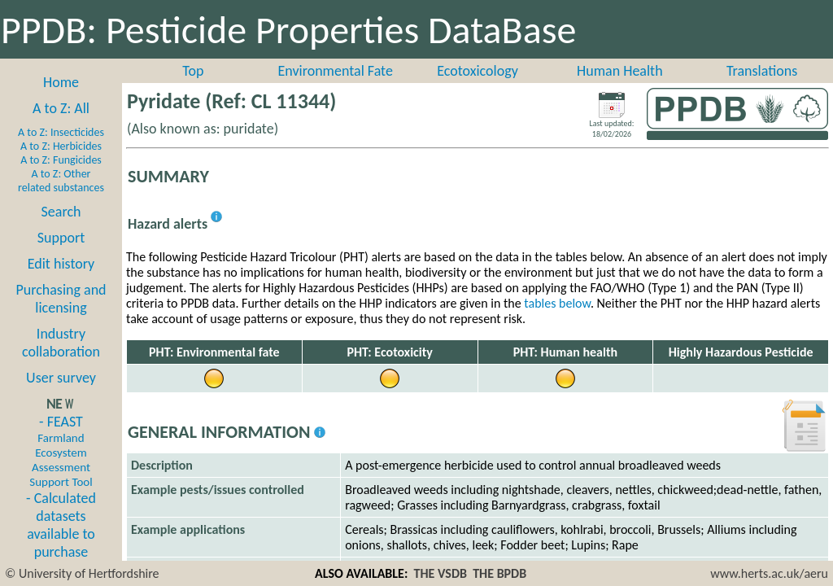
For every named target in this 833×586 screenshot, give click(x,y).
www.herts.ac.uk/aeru (769, 573)
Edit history (61, 264)
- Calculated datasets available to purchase (61, 525)
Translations (761, 71)
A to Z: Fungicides (61, 160)
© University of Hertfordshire (82, 573)
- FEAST (60, 451)
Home (61, 82)
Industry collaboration (61, 343)
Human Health (620, 71)
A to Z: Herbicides (61, 146)
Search (61, 212)
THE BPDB (499, 573)
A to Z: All (61, 108)
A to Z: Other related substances (61, 181)
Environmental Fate (334, 71)
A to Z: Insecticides (61, 132)
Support (61, 238)
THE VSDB (440, 573)
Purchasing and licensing (60, 299)
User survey (61, 378)
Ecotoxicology (477, 71)
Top (192, 71)
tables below (557, 303)
